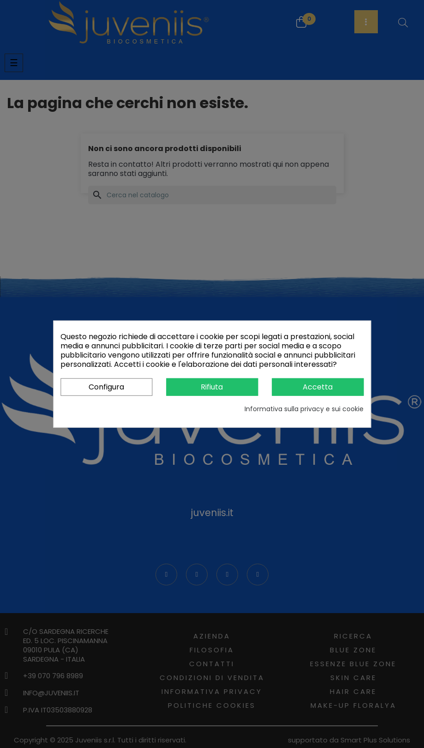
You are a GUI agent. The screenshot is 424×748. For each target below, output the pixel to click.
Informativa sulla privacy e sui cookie (304, 409)
